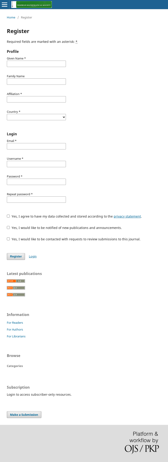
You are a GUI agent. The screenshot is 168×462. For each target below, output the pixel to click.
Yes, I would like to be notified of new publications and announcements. (64, 228)
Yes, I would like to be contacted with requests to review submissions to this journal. (73, 239)
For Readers (15, 323)
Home (11, 17)
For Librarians (16, 336)
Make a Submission (24, 415)
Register (16, 256)
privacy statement (127, 216)
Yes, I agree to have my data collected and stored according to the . (74, 216)
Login (33, 256)
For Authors (15, 329)
